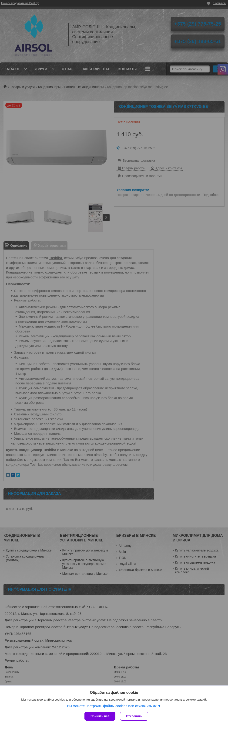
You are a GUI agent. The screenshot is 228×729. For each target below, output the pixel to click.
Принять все (100, 716)
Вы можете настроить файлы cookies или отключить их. (112, 706)
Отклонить (134, 716)
